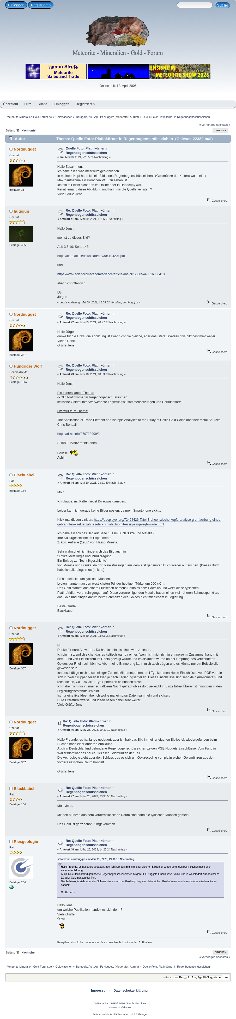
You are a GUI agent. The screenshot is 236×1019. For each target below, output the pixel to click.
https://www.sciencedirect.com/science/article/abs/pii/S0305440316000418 (111, 274)
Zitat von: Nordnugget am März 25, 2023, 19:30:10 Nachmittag (96, 859)
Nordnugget (25, 149)
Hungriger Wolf (28, 366)
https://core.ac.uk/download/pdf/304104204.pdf (91, 256)
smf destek (124, 1007)
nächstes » (223, 124)
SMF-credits (101, 1003)
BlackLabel (24, 475)
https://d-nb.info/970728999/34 (79, 434)
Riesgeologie (26, 841)
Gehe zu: (168, 977)
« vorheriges (207, 124)
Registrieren (41, 5)
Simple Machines (136, 1003)
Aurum (134, 116)
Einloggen (16, 5)
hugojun (21, 211)
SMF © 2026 (117, 1003)
